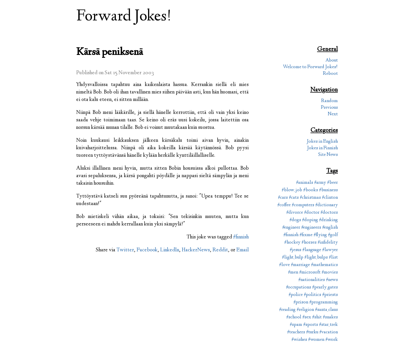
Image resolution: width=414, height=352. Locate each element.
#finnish (241, 237)
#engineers (311, 227)
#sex (306, 317)
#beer (332, 182)
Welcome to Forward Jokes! (310, 67)
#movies (330, 272)
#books (310, 190)
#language (311, 250)
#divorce (294, 212)
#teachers (296, 332)
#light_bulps (316, 257)
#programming (323, 302)
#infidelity (328, 242)
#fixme (306, 235)
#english (330, 227)
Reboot (330, 73)
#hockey (292, 242)
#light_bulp (292, 257)
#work (331, 339)
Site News (328, 155)
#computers (303, 205)
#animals (304, 182)
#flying (320, 235)
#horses (309, 242)
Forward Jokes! (124, 17)
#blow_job (292, 190)
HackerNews (196, 250)
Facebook (147, 250)
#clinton (330, 197)
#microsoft (310, 272)
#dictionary (326, 205)
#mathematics (324, 265)
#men (293, 272)
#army (320, 182)
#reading (287, 310)
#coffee (284, 205)
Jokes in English (322, 141)
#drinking (328, 220)
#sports (310, 325)
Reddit (220, 250)
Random (329, 101)
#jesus (295, 250)
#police (296, 295)
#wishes (299, 339)
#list (333, 257)
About (331, 60)
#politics (312, 295)
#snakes (330, 317)
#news (332, 280)
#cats (294, 197)
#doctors (329, 212)
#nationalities (311, 280)
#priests (330, 295)
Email (242, 250)
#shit (317, 317)
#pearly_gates (325, 287)
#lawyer (330, 250)
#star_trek (328, 325)
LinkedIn (169, 250)
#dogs (295, 220)
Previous (329, 107)
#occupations (298, 287)
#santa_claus (326, 310)
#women (316, 339)
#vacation (328, 332)
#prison (301, 302)
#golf (333, 235)
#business (328, 190)
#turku (312, 332)
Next (333, 114)
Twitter (125, 250)
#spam (296, 325)
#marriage (300, 265)
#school (293, 317)
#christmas (310, 197)
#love (284, 265)
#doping (310, 220)
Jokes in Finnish (322, 148)
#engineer (291, 227)
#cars (283, 197)
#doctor (311, 212)
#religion (305, 310)
